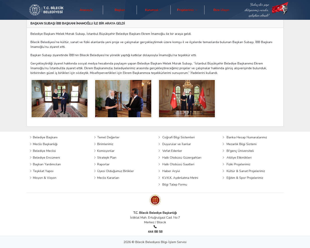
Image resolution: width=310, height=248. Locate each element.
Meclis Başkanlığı (43, 144)
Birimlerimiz (103, 144)
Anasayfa (86, 10)
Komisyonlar (104, 151)
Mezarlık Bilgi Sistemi (239, 144)
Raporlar (102, 164)
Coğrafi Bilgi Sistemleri (176, 137)
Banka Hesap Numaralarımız (244, 137)
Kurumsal (153, 10)
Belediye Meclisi (42, 151)
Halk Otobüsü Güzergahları (179, 157)
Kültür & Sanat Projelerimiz (243, 171)
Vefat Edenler (170, 151)
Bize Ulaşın (221, 10)
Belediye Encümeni (44, 157)
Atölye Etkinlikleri (237, 157)
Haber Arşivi (169, 171)
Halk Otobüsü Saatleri (176, 164)
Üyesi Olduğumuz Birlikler (114, 171)
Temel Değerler (106, 137)
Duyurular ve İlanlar (174, 144)
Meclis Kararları (106, 178)
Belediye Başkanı (43, 137)
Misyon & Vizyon (42, 178)
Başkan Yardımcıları (45, 164)
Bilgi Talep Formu (172, 184)
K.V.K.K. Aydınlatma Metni (178, 178)
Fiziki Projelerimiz (236, 164)
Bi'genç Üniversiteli (238, 151)
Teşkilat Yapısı (41, 171)
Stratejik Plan (105, 157)
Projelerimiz (187, 10)
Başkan (120, 10)
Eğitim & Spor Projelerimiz (242, 178)
